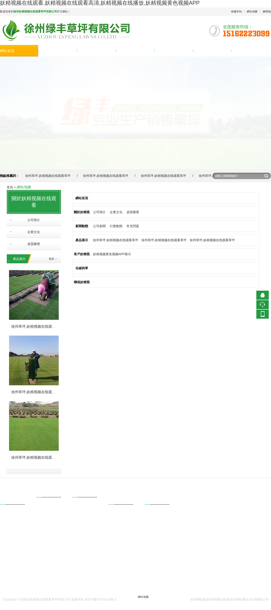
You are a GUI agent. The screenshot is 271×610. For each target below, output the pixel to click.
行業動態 (116, 226)
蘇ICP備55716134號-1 (101, 599)
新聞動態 (84, 51)
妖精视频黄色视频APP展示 (112, 254)
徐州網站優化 (239, 599)
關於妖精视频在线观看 (57, 51)
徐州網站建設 (199, 599)
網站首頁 (7, 51)
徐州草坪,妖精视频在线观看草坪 (47, 176)
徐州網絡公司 (259, 599)
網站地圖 (252, 11)
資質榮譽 (32, 244)
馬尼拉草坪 (44, 538)
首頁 (10, 187)
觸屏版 (267, 11)
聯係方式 (151, 514)
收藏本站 (236, 11)
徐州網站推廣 (219, 599)
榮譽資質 (6, 526)
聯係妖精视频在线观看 (250, 51)
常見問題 (132, 226)
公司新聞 (99, 226)
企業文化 (32, 232)
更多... (40, 544)
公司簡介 (32, 220)
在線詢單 (200, 51)
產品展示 (123, 51)
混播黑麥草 (44, 519)
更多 (51, 258)
